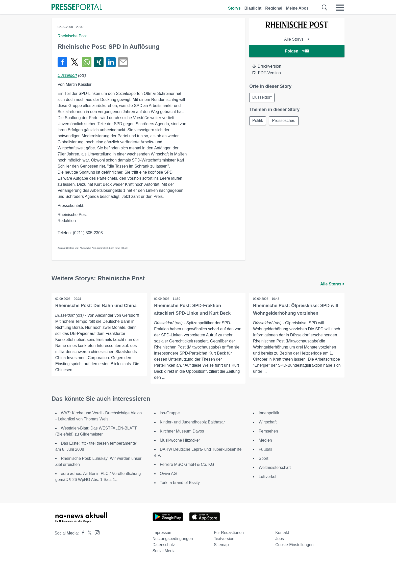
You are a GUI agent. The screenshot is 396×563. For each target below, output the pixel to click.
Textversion (224, 539)
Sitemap (221, 545)
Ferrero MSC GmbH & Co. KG (187, 464)
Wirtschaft (268, 422)
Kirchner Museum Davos (182, 431)
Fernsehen (268, 431)
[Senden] (123, 62)
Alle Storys (297, 39)
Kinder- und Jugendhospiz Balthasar (192, 422)
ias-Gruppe (170, 413)
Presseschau (284, 121)
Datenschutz (164, 545)
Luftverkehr (269, 476)
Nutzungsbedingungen (173, 539)
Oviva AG (168, 473)
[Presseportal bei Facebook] (81, 533)
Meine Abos (297, 8)
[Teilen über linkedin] (111, 62)
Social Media (164, 551)
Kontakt (282, 532)
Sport (263, 458)
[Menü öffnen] (339, 7)
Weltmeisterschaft (275, 467)
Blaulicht (253, 8)
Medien (265, 440)
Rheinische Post (72, 36)
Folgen (297, 51)
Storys (234, 8)
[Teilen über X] (74, 62)
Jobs (279, 539)
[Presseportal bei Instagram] (96, 532)
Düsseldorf (67, 75)
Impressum (162, 532)
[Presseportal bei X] (88, 533)
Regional (273, 8)
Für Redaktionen (229, 532)
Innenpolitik (269, 413)
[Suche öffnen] (324, 7)
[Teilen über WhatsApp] (86, 62)
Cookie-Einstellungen (294, 545)
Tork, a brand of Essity (180, 482)
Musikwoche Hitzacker (180, 440)
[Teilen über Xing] (99, 62)
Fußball (265, 449)
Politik (258, 121)
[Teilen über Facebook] (62, 62)
